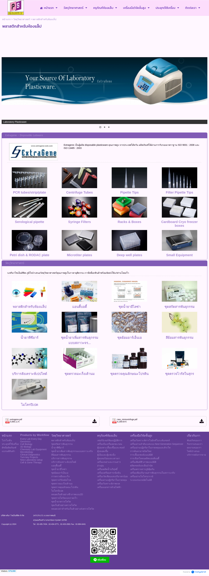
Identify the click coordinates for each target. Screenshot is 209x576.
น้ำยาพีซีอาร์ (29, 337)
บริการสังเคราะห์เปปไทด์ (29, 374)
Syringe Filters (79, 222)
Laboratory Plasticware (14, 122)
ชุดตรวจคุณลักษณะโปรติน (129, 374)
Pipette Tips (129, 192)
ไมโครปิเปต (29, 405)
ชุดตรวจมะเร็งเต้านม (79, 374)
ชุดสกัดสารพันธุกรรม (179, 307)
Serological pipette (29, 222)
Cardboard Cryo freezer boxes (179, 223)
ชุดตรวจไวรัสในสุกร (179, 374)
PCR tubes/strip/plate (29, 192)
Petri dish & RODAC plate (29, 255)
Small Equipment (179, 255)
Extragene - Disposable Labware (24, 135)
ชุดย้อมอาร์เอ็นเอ (129, 337)
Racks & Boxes (129, 222)
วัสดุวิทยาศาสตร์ (21, 19)
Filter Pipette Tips (179, 192)
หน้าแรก (6, 19)
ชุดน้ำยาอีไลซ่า (129, 307)
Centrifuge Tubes (79, 192)
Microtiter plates (79, 255)
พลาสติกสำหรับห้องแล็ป (29, 307)
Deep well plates (129, 255)
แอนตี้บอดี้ (79, 307)
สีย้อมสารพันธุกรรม (179, 337)
